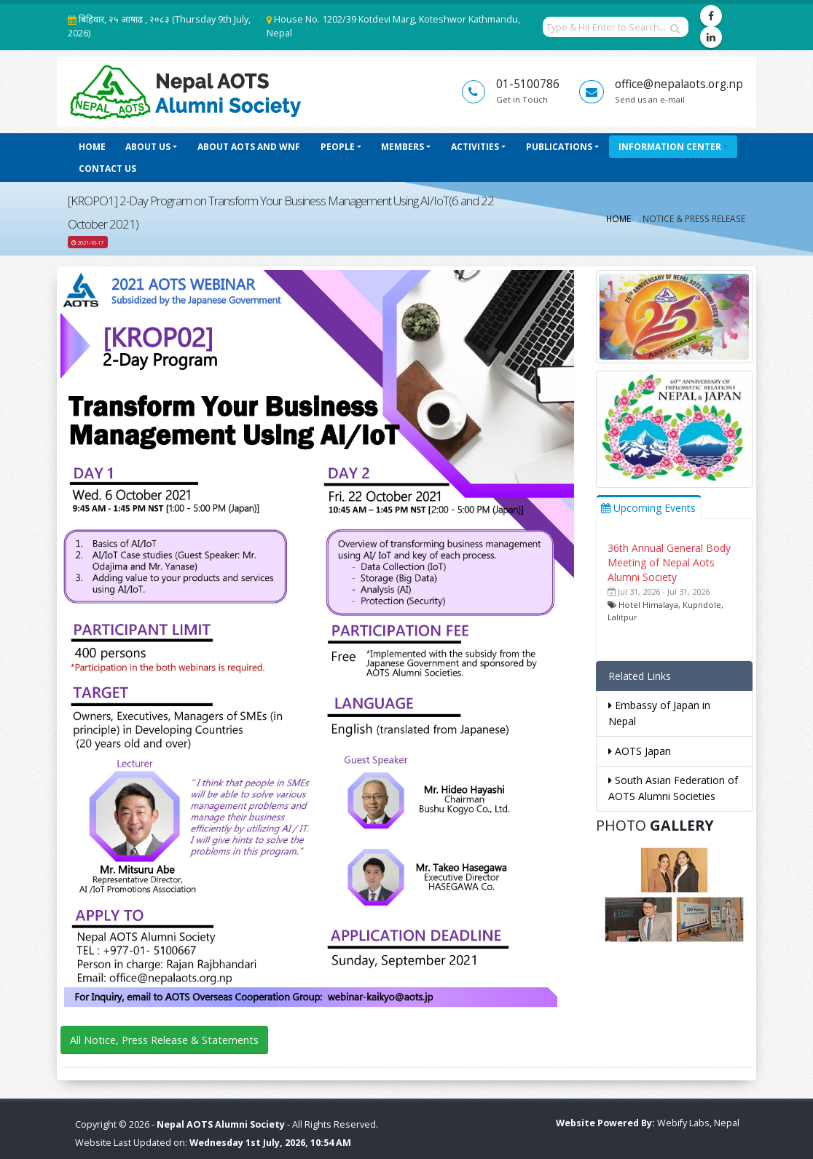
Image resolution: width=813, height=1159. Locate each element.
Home (92, 147)
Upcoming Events (648, 508)
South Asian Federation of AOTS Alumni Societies (673, 788)
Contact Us (107, 168)
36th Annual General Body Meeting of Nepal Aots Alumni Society (669, 562)
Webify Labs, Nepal (698, 1123)
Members (402, 147)
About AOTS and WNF (248, 147)
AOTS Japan (639, 751)
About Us (147, 147)
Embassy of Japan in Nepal (659, 713)
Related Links (639, 676)
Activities (475, 147)
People (338, 147)
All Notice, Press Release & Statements (164, 1040)
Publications (559, 147)
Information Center (669, 147)
